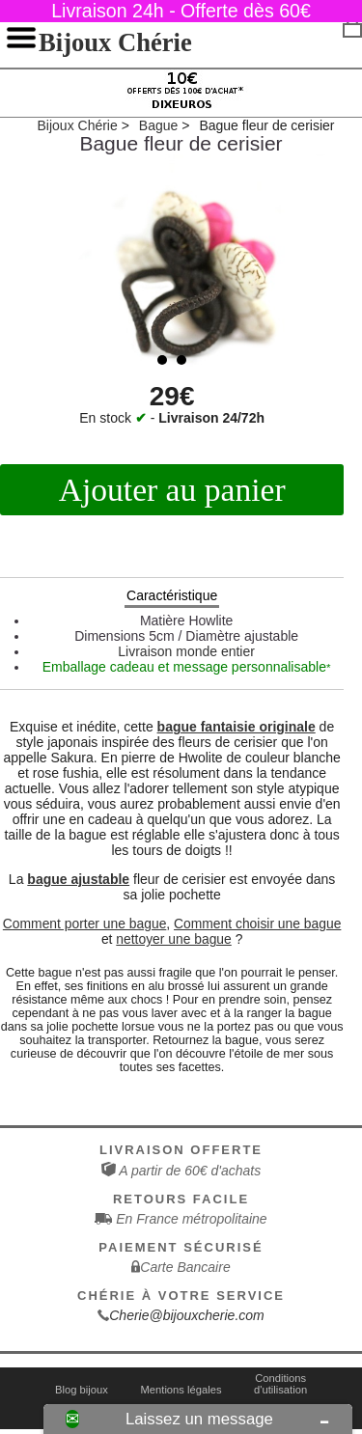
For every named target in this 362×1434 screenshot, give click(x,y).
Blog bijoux (81, 1389)
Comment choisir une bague (257, 923)
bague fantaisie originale (236, 726)
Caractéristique (171, 595)
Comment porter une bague (85, 923)
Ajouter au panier (172, 490)
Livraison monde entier (186, 651)
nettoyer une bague (173, 939)
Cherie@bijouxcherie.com (187, 1315)
